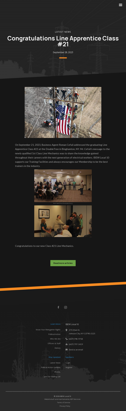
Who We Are (55, 339)
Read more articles (63, 263)
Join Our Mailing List (52, 377)
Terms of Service (64, 402)
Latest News (63, 31)
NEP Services (75, 399)
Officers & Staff (54, 344)
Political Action (54, 334)
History (57, 348)
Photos (57, 372)
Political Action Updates (50, 368)
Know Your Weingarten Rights (48, 330)
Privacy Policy (65, 406)
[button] (120, 5)
